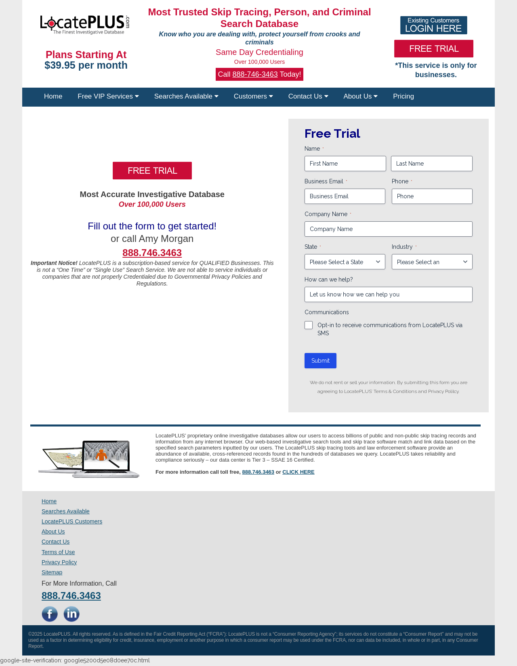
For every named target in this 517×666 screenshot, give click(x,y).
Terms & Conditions (395, 391)
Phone (402, 181)
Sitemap (52, 572)
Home (53, 96)
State (313, 247)
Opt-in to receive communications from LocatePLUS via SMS (389, 329)
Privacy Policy (59, 562)
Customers (253, 96)
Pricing (403, 96)
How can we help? (329, 279)
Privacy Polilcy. (443, 391)
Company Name (328, 214)
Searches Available (186, 96)
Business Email (326, 181)
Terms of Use (58, 552)
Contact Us (308, 96)
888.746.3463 (258, 472)
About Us (361, 96)
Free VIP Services (108, 96)
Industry (404, 247)
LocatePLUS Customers (72, 521)
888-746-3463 (255, 74)
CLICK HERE (298, 472)
